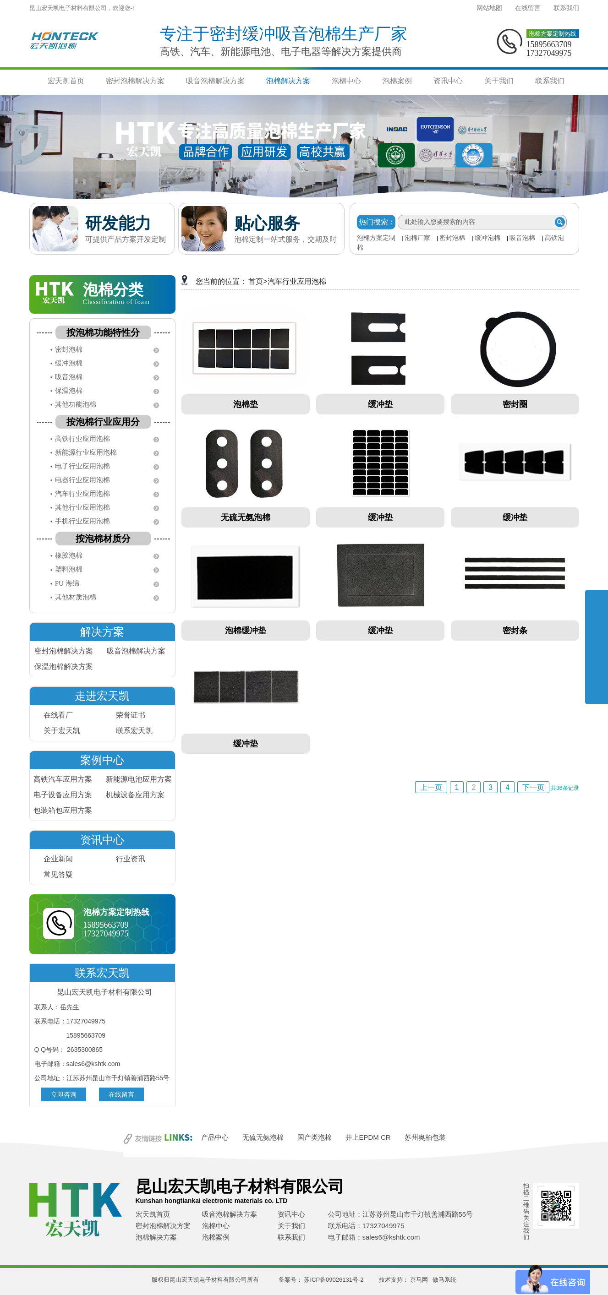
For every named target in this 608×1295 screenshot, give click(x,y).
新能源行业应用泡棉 (86, 452)
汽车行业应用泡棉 (82, 493)
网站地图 (489, 8)
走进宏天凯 (102, 696)
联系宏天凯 (134, 731)
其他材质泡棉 (75, 597)
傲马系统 (444, 1279)
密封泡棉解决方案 (135, 81)
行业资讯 (130, 859)
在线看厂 (58, 715)
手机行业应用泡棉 (82, 521)
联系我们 (566, 8)
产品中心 (215, 1137)
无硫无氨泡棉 (263, 1137)
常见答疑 (58, 874)
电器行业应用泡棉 (82, 480)
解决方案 (102, 632)
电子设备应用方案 (62, 795)
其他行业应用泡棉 (82, 507)
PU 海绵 (67, 583)
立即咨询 (64, 1094)
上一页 (431, 787)
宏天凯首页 (66, 81)
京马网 (419, 1279)
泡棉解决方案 (288, 81)
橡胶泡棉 (68, 555)
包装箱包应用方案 (62, 810)
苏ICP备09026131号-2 (333, 1279)
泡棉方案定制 (376, 237)
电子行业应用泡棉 (82, 466)
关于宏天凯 (62, 731)
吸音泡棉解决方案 (215, 81)
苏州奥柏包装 (425, 1137)
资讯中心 (448, 81)
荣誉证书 (130, 715)
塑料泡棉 (68, 569)
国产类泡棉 (314, 1137)
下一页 (533, 787)
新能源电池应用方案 (139, 779)
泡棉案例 (397, 81)
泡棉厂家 (417, 237)
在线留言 (528, 8)
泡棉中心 (346, 81)
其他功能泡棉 (75, 404)
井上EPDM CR (368, 1137)
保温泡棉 (68, 390)
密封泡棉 (452, 237)
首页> (257, 281)
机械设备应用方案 (135, 795)
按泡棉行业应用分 (103, 422)
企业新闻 (58, 859)
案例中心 (102, 760)
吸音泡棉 (522, 237)
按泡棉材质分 (103, 538)
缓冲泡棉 (487, 237)
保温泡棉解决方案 (63, 666)
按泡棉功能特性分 (103, 332)
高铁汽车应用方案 (62, 779)
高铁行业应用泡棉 (82, 438)
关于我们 (499, 81)
